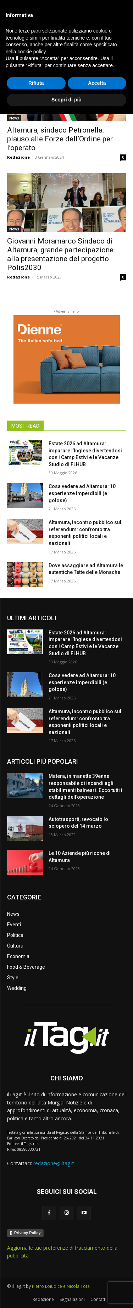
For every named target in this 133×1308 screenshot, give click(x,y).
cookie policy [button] (31, 1245)
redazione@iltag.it (53, 1163)
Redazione (18, 157)
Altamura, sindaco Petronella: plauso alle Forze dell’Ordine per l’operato (60, 139)
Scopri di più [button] (66, 1293)
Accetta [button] (97, 1277)
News (14, 118)
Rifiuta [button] (36, 1277)
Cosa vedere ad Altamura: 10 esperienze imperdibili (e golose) (82, 493)
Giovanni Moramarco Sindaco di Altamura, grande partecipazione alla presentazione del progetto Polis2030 (60, 254)
